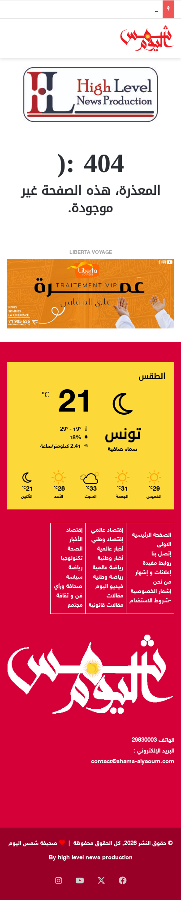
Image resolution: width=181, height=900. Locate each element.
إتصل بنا (161, 554)
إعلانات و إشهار (153, 572)
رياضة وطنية (108, 577)
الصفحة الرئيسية (151, 535)
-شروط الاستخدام (150, 601)
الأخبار (75, 539)
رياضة (75, 568)
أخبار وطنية (110, 558)
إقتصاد (74, 530)
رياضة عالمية (108, 568)
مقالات (115, 596)
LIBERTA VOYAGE (90, 253)
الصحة (75, 549)
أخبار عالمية (110, 549)
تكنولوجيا (71, 558)
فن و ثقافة (69, 596)
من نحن (162, 582)
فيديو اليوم (109, 586)
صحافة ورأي (68, 586)
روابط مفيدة (157, 563)
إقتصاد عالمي (107, 530)
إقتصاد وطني (107, 539)
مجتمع (75, 605)
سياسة (74, 577)
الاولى (164, 544)
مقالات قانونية (106, 605)
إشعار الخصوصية (151, 591)
